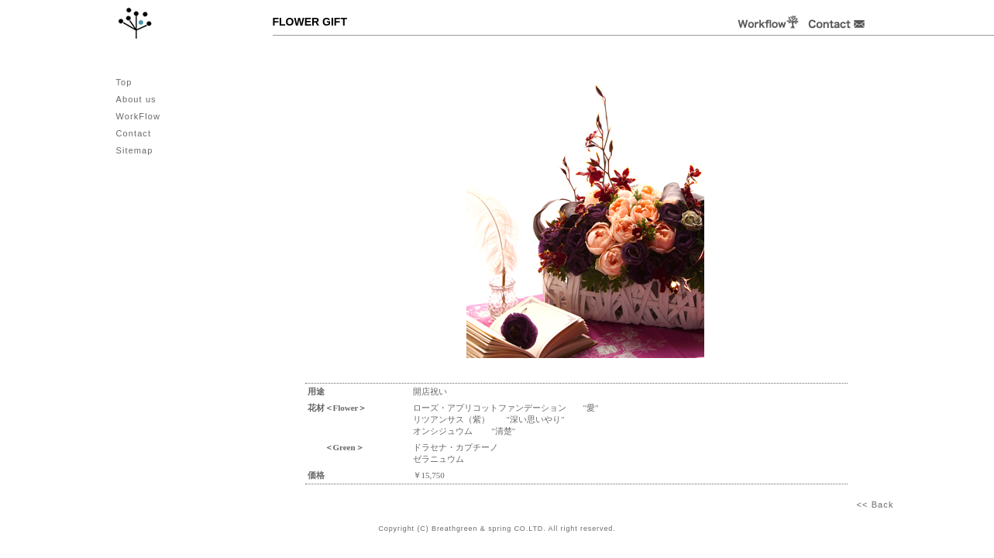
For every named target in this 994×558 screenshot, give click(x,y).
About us (136, 99)
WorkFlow (138, 116)
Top (124, 82)
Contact (134, 133)
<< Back (874, 504)
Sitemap (134, 150)
